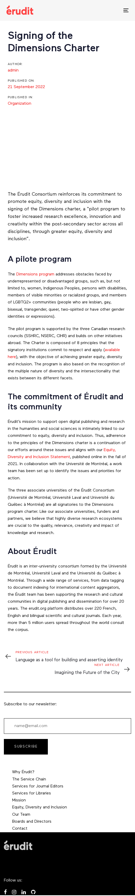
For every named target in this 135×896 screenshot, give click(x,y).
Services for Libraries (31, 793)
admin (13, 70)
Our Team (21, 815)
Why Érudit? (23, 772)
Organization (19, 104)
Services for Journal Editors (37, 786)
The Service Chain (29, 779)
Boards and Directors (31, 822)
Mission (19, 800)
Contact (19, 829)
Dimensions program (35, 274)
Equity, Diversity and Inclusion (39, 807)
